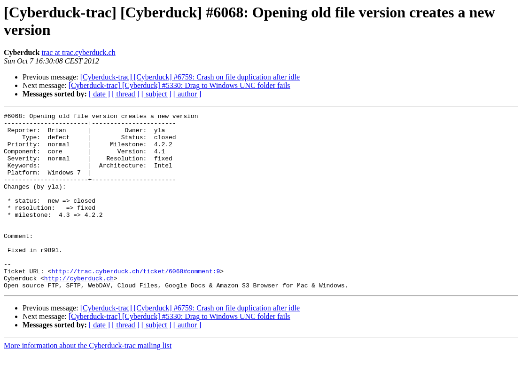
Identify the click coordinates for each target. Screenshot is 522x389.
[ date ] (99, 94)
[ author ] (187, 94)
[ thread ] (126, 94)
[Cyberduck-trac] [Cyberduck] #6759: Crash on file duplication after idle (190, 77)
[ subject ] (156, 94)
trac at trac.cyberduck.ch (78, 52)
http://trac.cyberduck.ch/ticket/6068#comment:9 (135, 303)
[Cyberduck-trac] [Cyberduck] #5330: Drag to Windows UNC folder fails (179, 85)
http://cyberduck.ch (79, 312)
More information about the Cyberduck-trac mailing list (87, 381)
